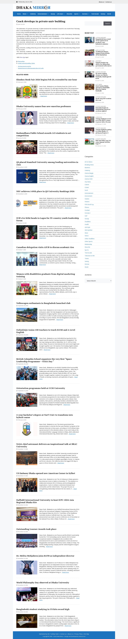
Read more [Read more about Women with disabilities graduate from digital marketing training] (52, 294)
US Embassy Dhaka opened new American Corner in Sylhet (45, 473)
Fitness (87, 207)
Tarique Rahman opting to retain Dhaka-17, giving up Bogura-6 (103, 131)
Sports (77, 14)
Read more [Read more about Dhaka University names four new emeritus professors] (70, 123)
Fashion (87, 199)
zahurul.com (82, 636)
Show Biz (69, 14)
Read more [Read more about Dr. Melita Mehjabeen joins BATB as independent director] (65, 572)
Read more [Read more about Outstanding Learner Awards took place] (49, 546)
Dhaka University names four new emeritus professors (43, 106)
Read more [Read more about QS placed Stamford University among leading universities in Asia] (42, 182)
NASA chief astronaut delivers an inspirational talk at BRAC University (46, 445)
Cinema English (89, 176)
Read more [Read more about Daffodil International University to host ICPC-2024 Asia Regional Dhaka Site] (71, 519)
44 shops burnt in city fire (24, 66)
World (109, 14)
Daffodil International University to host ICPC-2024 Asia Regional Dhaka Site (45, 501)
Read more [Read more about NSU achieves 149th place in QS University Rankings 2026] (68, 208)
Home (19, 14)
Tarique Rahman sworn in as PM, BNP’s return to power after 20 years (103, 120)
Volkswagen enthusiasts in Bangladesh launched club (43, 303)
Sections (85, 14)
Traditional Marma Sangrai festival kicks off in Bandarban (103, 53)
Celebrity (33, 14)
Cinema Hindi (88, 179)
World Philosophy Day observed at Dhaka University (42, 582)
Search (107, 23)
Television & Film (90, 255)
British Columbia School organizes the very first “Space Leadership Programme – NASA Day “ (44, 360)
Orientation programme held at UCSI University (40, 388)
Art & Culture (100, 50)
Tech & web (95, 14)
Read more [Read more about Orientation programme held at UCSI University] (67, 404)
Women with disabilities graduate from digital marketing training (45, 275)
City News (99, 84)
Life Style (60, 14)
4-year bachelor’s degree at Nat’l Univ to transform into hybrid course (44, 416)
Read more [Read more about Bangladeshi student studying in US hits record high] (68, 626)
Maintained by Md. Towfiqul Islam (49, 634)
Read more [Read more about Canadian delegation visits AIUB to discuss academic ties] (42, 264)
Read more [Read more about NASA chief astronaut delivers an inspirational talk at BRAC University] (61, 463)
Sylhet (33, 63)
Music (86, 233)
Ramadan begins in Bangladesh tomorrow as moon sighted (103, 109)
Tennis (87, 258)
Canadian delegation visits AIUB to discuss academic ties (45, 247)
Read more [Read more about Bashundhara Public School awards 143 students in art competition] (51, 153)
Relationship (88, 244)
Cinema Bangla (89, 173)
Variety (103, 14)
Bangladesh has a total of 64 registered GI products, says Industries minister (103, 41)
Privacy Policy (78, 634)
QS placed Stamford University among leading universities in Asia (47, 163)
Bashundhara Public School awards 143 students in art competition (43, 134)
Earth (86, 190)
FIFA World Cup (89, 204)
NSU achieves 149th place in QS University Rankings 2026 (45, 191)
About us (101, 2)
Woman (87, 264)
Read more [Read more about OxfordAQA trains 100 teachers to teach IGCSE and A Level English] (47, 350)
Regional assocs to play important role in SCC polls (31, 68)
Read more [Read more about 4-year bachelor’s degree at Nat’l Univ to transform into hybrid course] (72, 434)
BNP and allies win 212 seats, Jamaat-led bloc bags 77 (103, 142)
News (25, 14)
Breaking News (89, 165)
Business (99, 61)
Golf (86, 216)
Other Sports (89, 241)
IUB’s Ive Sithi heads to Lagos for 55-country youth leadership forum (47, 219)
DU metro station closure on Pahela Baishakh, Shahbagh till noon (103, 75)
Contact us (108, 2)
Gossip (53, 14)
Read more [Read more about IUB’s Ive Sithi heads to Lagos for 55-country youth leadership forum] (42, 238)
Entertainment (43, 14)
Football (87, 210)
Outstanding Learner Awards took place (36, 529)
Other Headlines (101, 37)
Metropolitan (21, 61)
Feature (87, 201)
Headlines (99, 117)
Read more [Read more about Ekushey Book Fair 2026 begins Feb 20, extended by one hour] (43, 96)
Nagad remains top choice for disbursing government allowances (103, 64)
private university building (24, 63)
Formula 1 (88, 213)
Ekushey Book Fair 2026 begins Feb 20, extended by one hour (46, 79)
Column (87, 184)
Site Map (86, 634)
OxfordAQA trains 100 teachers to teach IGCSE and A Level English (45, 331)
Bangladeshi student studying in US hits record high (42, 609)
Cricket (87, 187)
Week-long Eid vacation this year (103, 99)
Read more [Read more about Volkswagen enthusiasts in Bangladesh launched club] (60, 319)
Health (87, 224)
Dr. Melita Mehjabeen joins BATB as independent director (45, 555)
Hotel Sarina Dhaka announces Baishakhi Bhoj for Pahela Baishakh (103, 88)
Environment (88, 196)
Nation (87, 236)
